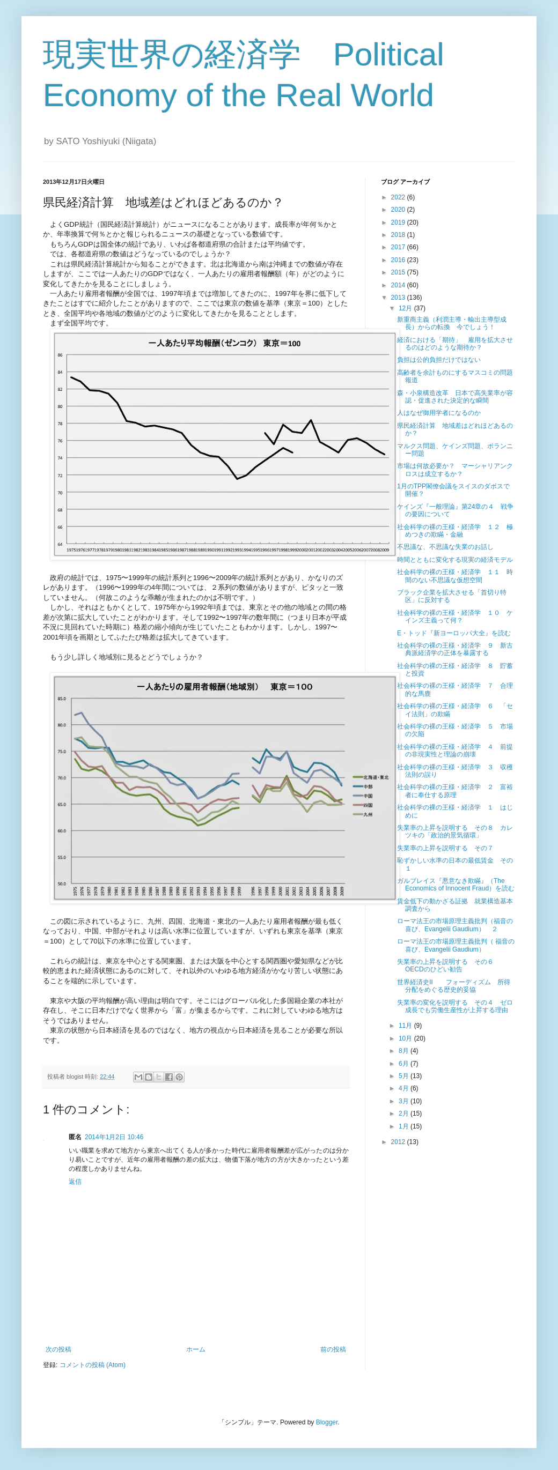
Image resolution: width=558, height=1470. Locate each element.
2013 (399, 297)
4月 (404, 1088)
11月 (406, 1025)
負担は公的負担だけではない (439, 359)
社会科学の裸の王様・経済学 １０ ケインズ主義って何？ (455, 616)
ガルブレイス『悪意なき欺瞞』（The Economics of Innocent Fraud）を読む (456, 884)
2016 (399, 260)
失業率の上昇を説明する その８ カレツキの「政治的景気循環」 (455, 831)
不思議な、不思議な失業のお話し (445, 547)
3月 (404, 1101)
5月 (404, 1076)
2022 (399, 197)
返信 (75, 1181)
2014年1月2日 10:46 (114, 1137)
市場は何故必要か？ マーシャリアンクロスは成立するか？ (455, 469)
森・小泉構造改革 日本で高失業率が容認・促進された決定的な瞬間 (455, 396)
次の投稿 (58, 1349)
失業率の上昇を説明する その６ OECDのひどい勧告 (448, 965)
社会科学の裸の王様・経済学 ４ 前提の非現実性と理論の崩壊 (455, 750)
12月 (406, 308)
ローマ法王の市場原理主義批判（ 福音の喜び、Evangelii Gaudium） (456, 945)
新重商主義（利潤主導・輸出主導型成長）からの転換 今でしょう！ (451, 323)
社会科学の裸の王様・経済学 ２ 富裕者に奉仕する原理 (455, 790)
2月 (404, 1113)
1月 (404, 1126)
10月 (406, 1038)
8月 (404, 1051)
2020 (399, 209)
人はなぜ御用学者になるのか (439, 413)
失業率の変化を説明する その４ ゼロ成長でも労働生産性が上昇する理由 (455, 1006)
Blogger (327, 1422)
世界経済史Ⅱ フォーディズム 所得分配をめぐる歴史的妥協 (453, 985)
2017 (399, 247)
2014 (399, 285)
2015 (399, 272)
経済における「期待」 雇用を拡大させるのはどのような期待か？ (455, 343)
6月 (404, 1063)
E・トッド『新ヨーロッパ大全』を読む (454, 633)
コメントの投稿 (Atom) (93, 1365)
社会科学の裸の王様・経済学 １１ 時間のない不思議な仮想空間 (455, 575)
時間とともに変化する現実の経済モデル (455, 559)
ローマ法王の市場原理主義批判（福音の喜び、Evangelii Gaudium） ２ (455, 924)
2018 (399, 235)
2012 (399, 1142)
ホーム (195, 1349)
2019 (399, 222)
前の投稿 (333, 1349)
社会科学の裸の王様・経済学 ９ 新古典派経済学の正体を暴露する (455, 649)
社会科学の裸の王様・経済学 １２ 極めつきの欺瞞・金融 (455, 530)
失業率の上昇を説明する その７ (445, 848)
